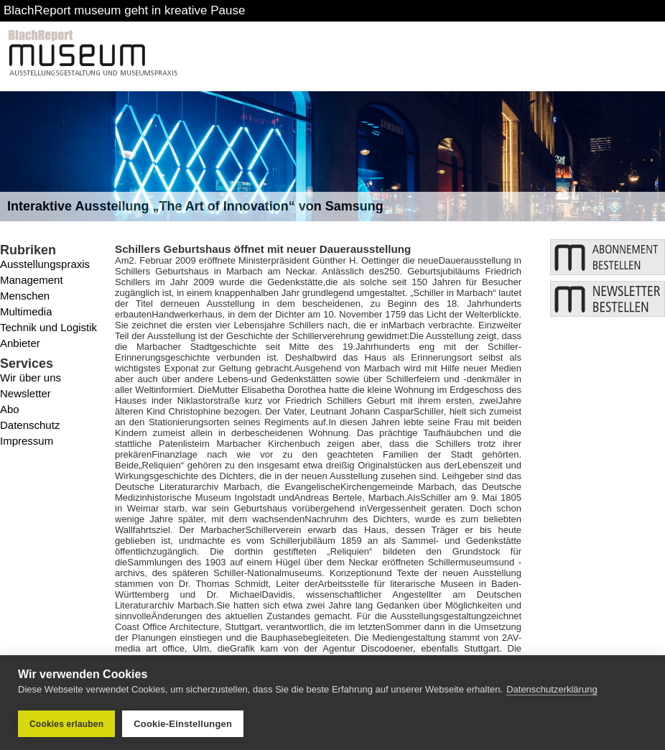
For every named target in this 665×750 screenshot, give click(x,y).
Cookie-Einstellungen (183, 723)
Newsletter (25, 393)
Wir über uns (30, 377)
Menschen (25, 296)
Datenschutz (30, 425)
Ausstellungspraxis (45, 264)
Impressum (26, 441)
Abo (9, 409)
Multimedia (26, 311)
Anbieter (20, 343)
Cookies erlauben (66, 724)
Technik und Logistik (48, 327)
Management (31, 280)
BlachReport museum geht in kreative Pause (124, 10)
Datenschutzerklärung (551, 689)
